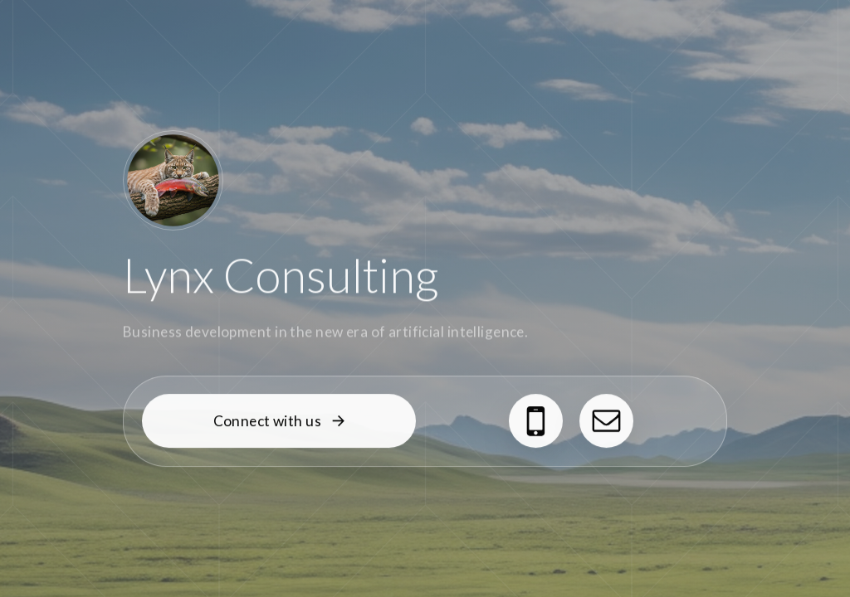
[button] (279, 422)
